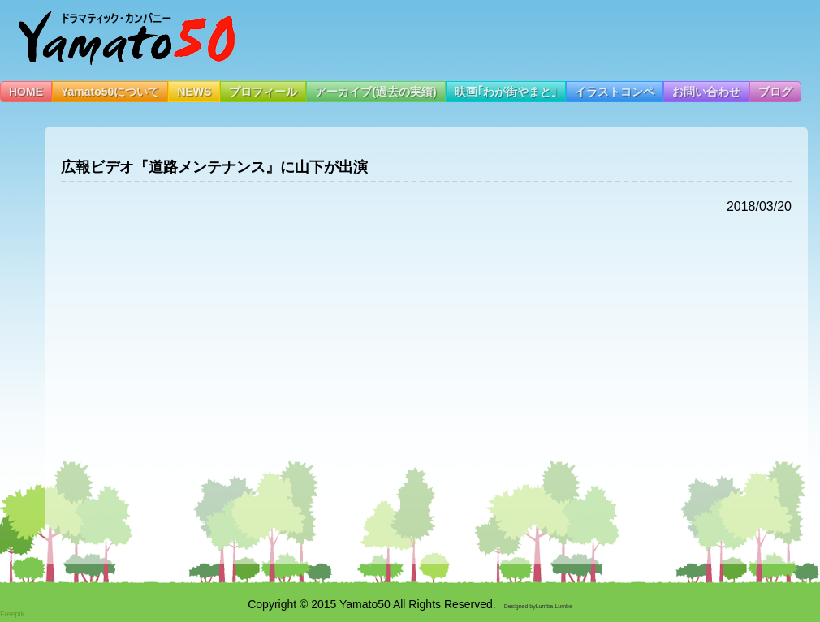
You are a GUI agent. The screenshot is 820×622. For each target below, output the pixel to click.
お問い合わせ (706, 91)
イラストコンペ (614, 91)
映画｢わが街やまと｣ (506, 91)
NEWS (194, 91)
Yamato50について (110, 91)
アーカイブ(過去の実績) (375, 91)
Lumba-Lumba (554, 606)
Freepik (12, 614)
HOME (26, 91)
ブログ (775, 91)
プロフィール (263, 91)
